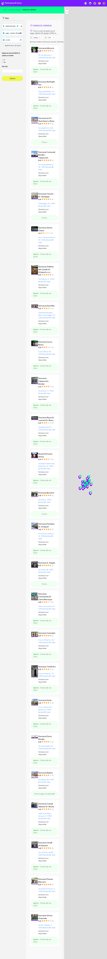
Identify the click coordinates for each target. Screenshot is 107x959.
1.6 (39, 233)
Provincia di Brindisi (14, 9)
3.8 (39, 742)
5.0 (39, 87)
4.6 (39, 199)
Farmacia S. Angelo (46, 563)
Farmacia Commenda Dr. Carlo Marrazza (45, 597)
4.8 (39, 51)
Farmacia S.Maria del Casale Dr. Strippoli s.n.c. (46, 269)
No (5, 62)
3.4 (39, 308)
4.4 (39, 124)
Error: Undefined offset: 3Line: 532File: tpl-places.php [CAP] (51, 37)
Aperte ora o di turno (13, 45)
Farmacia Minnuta (46, 48)
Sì (4, 60)
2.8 (39, 602)
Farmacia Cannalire (46, 633)
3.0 (39, 423)
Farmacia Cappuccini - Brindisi (43, 381)
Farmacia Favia (44, 700)
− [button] (67, 12)
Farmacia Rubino (45, 773)
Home (5, 9)
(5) (53, 51)
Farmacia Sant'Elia (46, 306)
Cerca (12, 78)
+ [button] (67, 9)
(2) (52, 565)
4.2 (39, 387)
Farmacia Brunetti (46, 493)
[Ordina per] (37, 37)
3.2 (39, 347)
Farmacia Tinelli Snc (47, 667)
